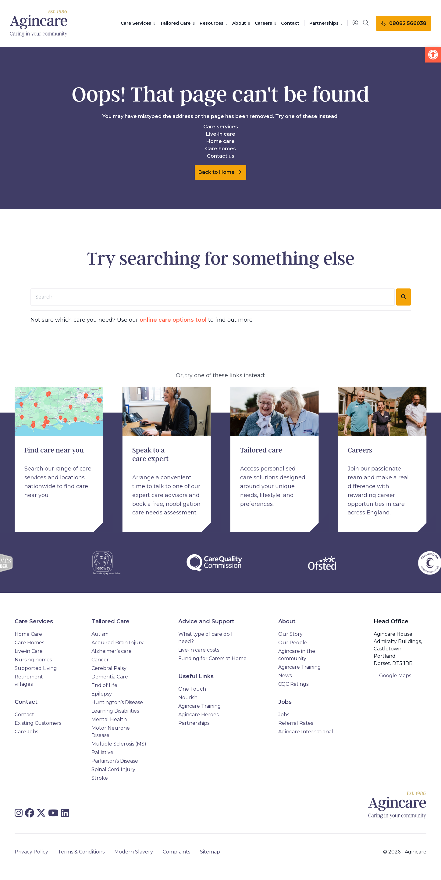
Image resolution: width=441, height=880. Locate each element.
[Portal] (355, 23)
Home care (220, 141)
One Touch (192, 689)
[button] (433, 55)
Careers (265, 23)
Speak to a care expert (150, 454)
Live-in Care (29, 651)
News (285, 675)
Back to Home (219, 172)
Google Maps (392, 675)
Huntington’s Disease (117, 702)
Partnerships (326, 23)
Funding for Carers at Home (212, 658)
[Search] (365, 23)
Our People (292, 643)
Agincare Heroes (198, 714)
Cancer (100, 660)
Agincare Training (199, 706)
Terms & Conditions (81, 852)
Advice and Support (206, 621)
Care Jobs (26, 732)
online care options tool (173, 320)
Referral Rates (295, 723)
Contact (290, 23)
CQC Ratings (293, 684)
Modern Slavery (133, 852)
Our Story (290, 634)
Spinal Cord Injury (113, 769)
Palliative (102, 752)
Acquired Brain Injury (117, 643)
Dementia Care (109, 677)
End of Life (104, 685)
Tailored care (261, 450)
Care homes (220, 149)
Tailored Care (177, 23)
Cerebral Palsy (108, 668)
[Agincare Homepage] (39, 23)
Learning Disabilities (115, 711)
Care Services (138, 23)
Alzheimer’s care (111, 651)
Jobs (285, 702)
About (241, 23)
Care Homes (29, 643)
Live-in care (220, 134)
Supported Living (36, 668)
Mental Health (109, 719)
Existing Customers (38, 723)
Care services (220, 127)
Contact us (220, 156)
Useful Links (196, 676)
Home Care (28, 634)
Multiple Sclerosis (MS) (118, 744)
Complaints (176, 852)
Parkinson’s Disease (114, 761)
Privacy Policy (31, 852)
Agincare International (305, 732)
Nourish (187, 697)
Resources (213, 23)
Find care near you (54, 450)
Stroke (99, 778)
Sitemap (210, 852)
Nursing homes (33, 660)
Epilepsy (101, 694)
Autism (99, 634)
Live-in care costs (198, 650)
